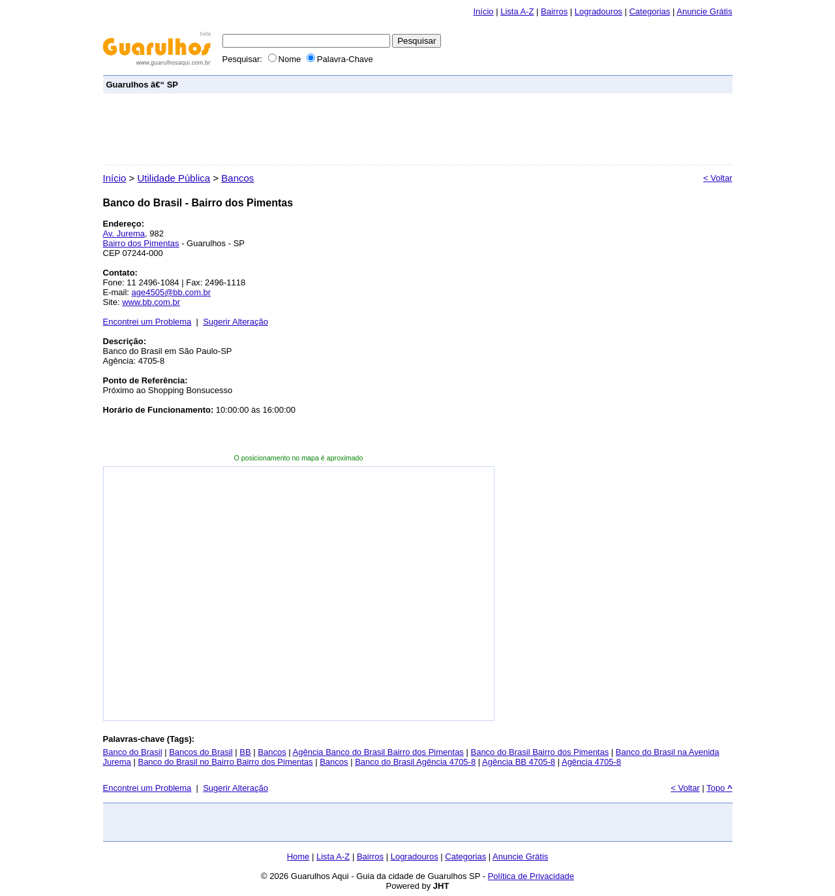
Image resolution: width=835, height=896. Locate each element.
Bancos (237, 178)
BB (244, 752)
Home (298, 856)
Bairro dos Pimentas (141, 243)
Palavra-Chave (340, 59)
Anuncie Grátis (520, 856)
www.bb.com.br (151, 302)
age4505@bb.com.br (171, 292)
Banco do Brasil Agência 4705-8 (415, 762)
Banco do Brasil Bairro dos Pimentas (539, 752)
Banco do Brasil (132, 752)
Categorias (649, 11)
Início (483, 11)
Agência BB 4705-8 (518, 762)
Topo (719, 788)
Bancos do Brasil (201, 752)
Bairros (554, 11)
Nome (285, 59)
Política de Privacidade (531, 876)
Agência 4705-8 (591, 762)
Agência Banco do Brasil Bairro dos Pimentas (378, 752)
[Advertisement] (491, 84)
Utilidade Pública (173, 178)
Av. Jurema (124, 233)
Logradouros (598, 11)
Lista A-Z (517, 11)
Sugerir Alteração (235, 322)
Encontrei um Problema (147, 322)
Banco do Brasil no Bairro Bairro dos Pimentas (225, 762)
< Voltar (717, 178)
